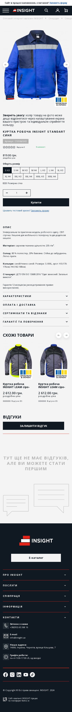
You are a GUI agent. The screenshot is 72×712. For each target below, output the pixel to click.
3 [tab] (27, 98)
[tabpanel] (36, 64)
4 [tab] (36, 98)
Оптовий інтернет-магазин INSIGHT (23, 18)
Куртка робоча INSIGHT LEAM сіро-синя (51, 387)
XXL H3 (18, 176)
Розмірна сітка (13, 183)
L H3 (43, 170)
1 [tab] (10, 98)
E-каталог (36, 558)
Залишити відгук (33, 426)
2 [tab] (19, 98)
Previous (6, 65)
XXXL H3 (40, 176)
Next (66, 65)
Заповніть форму (58, 3)
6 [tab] (52, 98)
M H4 (34, 170)
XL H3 (60, 170)
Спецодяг (54, 18)
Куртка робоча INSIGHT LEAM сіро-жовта (16, 387)
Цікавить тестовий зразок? (26, 211)
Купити (36, 203)
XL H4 (8, 176)
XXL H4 (28, 176)
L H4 (51, 170)
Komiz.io (25, 700)
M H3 (24, 170)
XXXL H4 (52, 176)
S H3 (7, 170)
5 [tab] (44, 98)
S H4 (16, 170)
